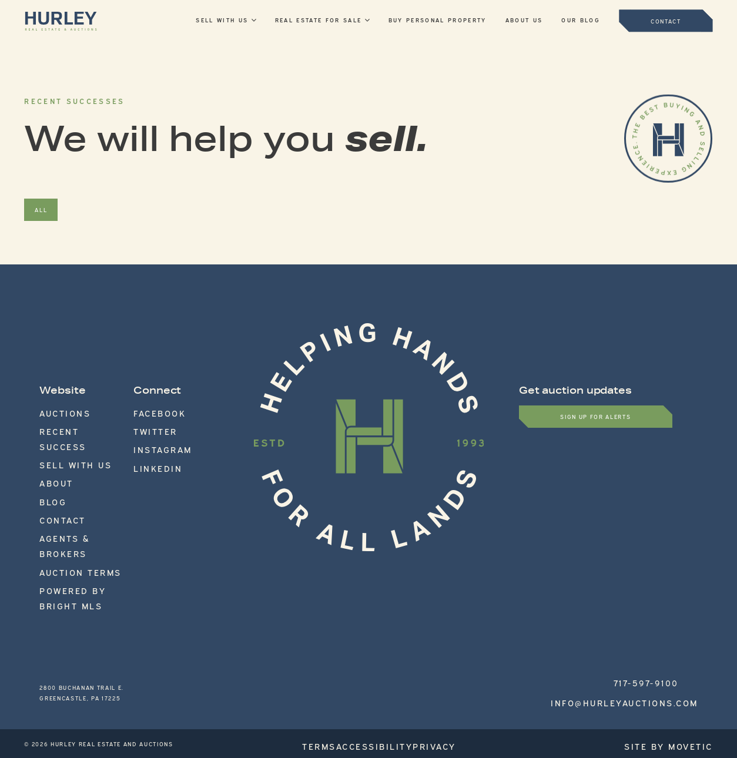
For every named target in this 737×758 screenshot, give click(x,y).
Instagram (152, 437)
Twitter (147, 423)
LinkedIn (148, 450)
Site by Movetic (684, 664)
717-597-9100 (657, 614)
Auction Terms (66, 503)
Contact (54, 477)
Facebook (151, 410)
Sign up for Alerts (595, 416)
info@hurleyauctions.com (630, 624)
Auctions (56, 410)
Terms (330, 664)
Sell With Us (62, 437)
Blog (48, 463)
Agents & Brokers (72, 490)
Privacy (455, 664)
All (41, 209)
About (50, 450)
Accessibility (392, 664)
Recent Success (68, 423)
